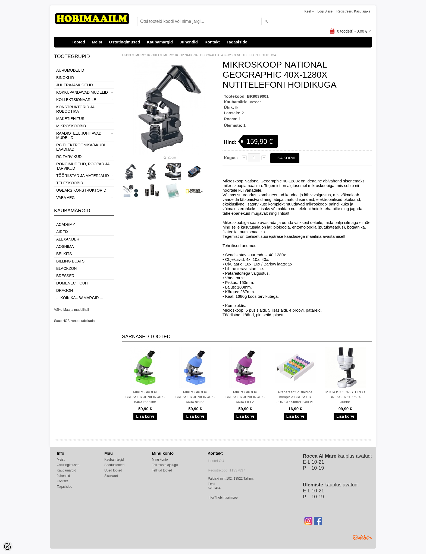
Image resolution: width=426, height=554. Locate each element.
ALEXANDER (67, 239)
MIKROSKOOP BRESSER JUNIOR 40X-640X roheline (145, 397)
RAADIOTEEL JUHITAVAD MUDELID (79, 135)
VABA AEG (65, 197)
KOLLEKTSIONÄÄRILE (76, 99)
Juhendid (189, 42)
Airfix (62, 232)
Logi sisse (325, 11)
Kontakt (212, 42)
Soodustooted (114, 465)
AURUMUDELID (70, 70)
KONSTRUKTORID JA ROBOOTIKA (75, 109)
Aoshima (65, 246)
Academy (65, 224)
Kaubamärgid (160, 42)
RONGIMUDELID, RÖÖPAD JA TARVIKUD (82, 166)
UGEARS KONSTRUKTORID (81, 190)
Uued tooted (113, 470)
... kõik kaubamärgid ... (79, 298)
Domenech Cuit (72, 283)
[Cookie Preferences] (7, 546)
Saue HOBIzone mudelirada (74, 321)
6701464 (214, 488)
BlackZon (66, 268)
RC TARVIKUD (69, 156)
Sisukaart (111, 476)
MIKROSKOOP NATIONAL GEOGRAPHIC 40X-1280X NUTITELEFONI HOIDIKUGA (220, 55)
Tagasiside (237, 42)
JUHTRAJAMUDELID (74, 85)
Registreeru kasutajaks (353, 11)
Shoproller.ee (362, 537)
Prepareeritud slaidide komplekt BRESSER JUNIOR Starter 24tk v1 (295, 397)
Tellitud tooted (162, 470)
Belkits (64, 254)
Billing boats (70, 261)
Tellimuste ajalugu (165, 465)
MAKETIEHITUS (70, 118)
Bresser (65, 276)
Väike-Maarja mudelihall (71, 310)
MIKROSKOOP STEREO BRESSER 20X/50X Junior (345, 397)
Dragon (64, 290)
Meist (97, 42)
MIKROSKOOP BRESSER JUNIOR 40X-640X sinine (195, 397)
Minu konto (160, 459)
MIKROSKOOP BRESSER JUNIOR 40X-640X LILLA (245, 397)
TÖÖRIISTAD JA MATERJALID (82, 175)
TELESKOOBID (69, 183)
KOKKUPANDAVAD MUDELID (82, 92)
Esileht (126, 55)
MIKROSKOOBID (71, 126)
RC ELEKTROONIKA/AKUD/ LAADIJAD (80, 147)
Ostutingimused (124, 42)
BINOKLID (65, 77)
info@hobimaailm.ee (223, 497)
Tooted (78, 42)
